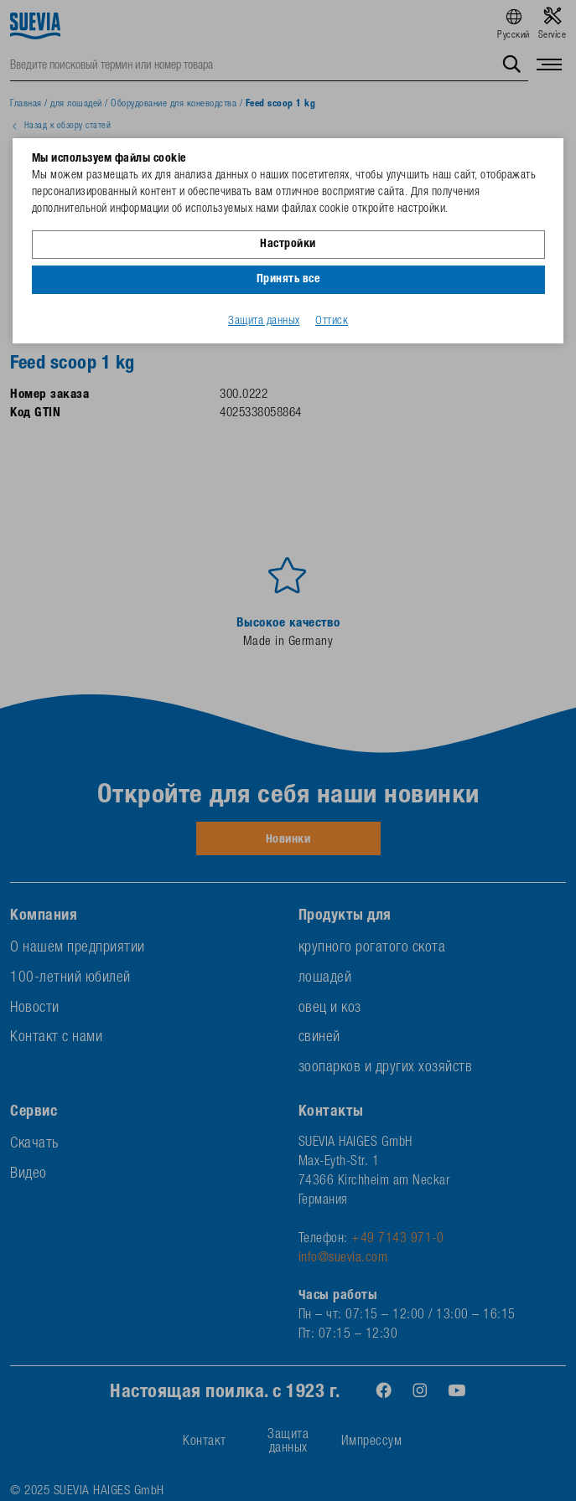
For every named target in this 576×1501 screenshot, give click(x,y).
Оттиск (331, 322)
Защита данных (264, 322)
